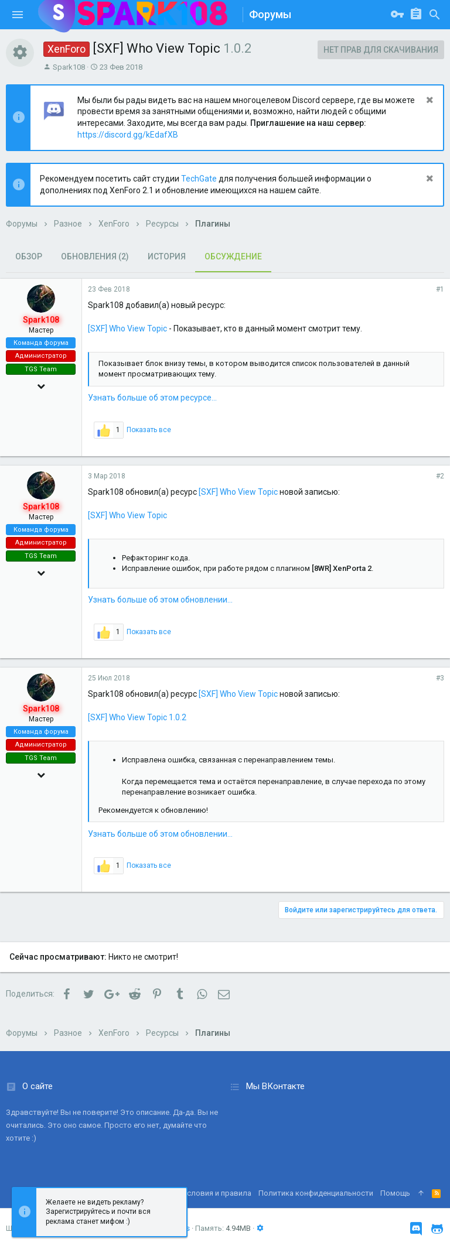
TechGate (199, 178)
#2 (440, 476)
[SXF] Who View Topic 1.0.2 (137, 717)
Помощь (395, 1193)
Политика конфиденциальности (315, 1193)
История (167, 256)
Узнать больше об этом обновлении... (160, 599)
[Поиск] (434, 14)
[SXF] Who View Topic (127, 328)
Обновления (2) (95, 256)
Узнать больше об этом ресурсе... (152, 397)
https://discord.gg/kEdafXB (127, 134)
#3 (440, 678)
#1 (440, 289)
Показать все (149, 430)
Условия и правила (216, 1193)
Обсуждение (233, 256)
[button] (17, 15)
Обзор (28, 256)
